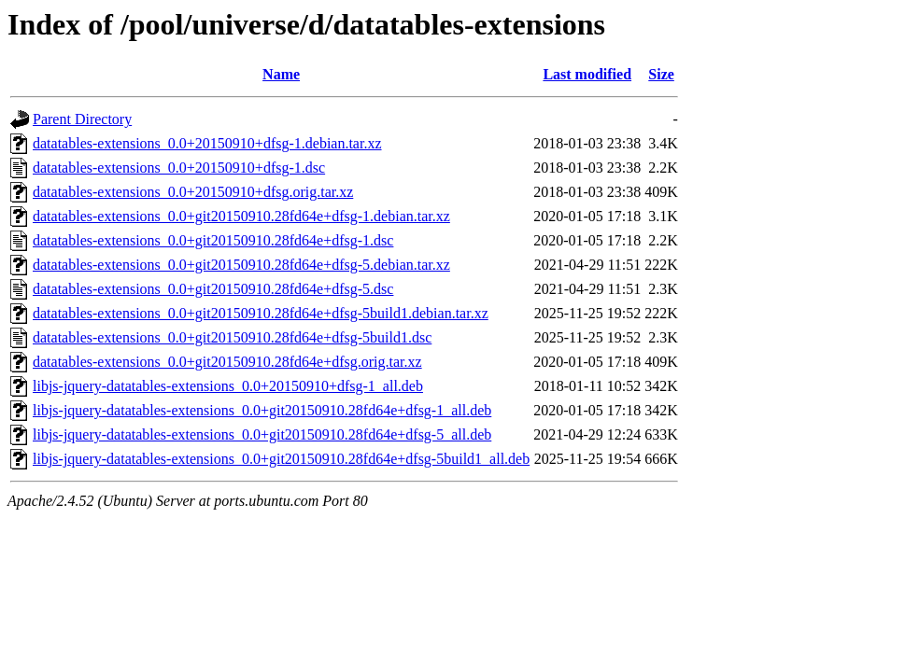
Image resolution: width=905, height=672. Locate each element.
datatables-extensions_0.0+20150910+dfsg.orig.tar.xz (193, 192)
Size (661, 74)
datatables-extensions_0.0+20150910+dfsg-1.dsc (179, 167)
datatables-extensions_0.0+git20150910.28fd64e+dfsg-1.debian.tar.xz (241, 216)
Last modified (587, 74)
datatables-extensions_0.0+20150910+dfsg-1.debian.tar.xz (207, 143)
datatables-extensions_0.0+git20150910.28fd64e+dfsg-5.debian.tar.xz (241, 265)
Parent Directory (82, 119)
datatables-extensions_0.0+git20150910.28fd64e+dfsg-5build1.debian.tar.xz (260, 313)
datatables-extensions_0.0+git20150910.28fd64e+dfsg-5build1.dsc (232, 337)
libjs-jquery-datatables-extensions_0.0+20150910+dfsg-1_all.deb (228, 386)
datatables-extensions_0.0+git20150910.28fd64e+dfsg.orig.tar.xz (227, 362)
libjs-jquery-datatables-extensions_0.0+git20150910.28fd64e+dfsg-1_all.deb (262, 410)
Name (281, 74)
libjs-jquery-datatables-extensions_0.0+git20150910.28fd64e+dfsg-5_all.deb (262, 434)
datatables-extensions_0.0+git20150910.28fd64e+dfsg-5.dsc (213, 289)
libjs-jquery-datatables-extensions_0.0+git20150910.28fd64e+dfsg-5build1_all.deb (281, 459)
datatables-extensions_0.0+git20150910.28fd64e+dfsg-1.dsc (213, 240)
